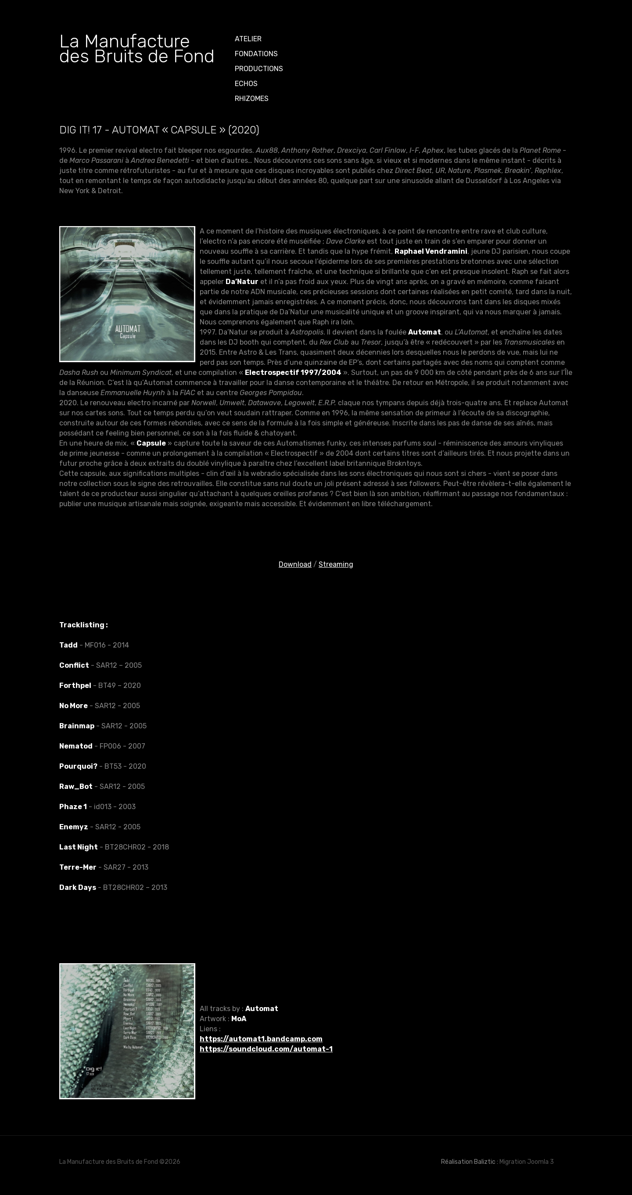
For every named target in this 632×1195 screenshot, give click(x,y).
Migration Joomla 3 (526, 1162)
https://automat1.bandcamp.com (261, 1039)
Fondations (256, 54)
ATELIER (248, 39)
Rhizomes (252, 98)
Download (295, 564)
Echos (246, 83)
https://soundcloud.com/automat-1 (266, 1049)
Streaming (336, 564)
